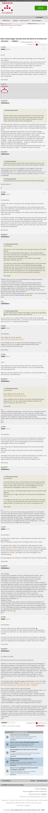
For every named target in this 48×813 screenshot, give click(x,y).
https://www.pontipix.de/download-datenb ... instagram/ (21, 685)
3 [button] (38, 44)
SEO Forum (20, 0)
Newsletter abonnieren (41, 8)
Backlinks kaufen (20, 802)
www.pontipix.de (14, 549)
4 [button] (40, 44)
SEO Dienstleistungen (32, 800)
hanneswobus (4, 100)
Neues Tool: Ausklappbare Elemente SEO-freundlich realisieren (24, 769)
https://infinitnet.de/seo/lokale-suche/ (12, 339)
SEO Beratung (10, 802)
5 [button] (42, 44)
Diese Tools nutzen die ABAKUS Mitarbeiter (24, 742)
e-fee (2, 301)
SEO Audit (28, 802)
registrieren (7, 23)
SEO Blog (12, 800)
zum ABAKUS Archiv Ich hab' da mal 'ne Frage (12, 785)
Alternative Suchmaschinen (19, 735)
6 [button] (44, 44)
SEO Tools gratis (36, 802)
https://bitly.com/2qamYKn (34, 683)
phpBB (30, 791)
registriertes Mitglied (20, 23)
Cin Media (3, 47)
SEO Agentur (5, 800)
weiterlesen (13, 739)
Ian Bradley (43, 788)
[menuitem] (47, 17)
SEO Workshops (43, 800)
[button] (33, 45)
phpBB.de (44, 794)
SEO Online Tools (20, 800)
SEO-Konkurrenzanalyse (23, 805)
